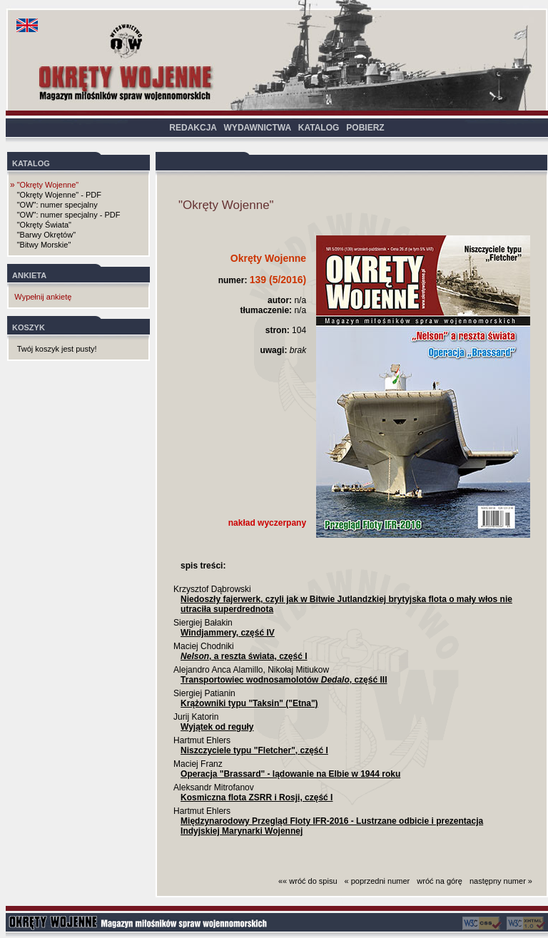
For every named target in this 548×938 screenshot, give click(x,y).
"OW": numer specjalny (57, 204)
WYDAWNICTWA (257, 128)
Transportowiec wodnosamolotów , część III (284, 680)
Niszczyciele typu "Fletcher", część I (254, 750)
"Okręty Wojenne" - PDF (59, 194)
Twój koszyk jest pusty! (57, 349)
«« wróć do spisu (308, 881)
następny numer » (501, 881)
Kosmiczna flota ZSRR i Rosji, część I (257, 797)
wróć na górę (439, 881)
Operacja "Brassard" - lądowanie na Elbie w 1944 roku (290, 774)
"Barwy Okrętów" (46, 234)
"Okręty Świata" (44, 224)
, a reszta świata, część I (244, 656)
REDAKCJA (192, 128)
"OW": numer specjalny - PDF (69, 214)
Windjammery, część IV (228, 633)
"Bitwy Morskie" (44, 244)
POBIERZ (365, 128)
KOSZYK (28, 327)
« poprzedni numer (377, 881)
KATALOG (319, 128)
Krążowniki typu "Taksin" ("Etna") (249, 703)
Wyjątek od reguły (217, 727)
